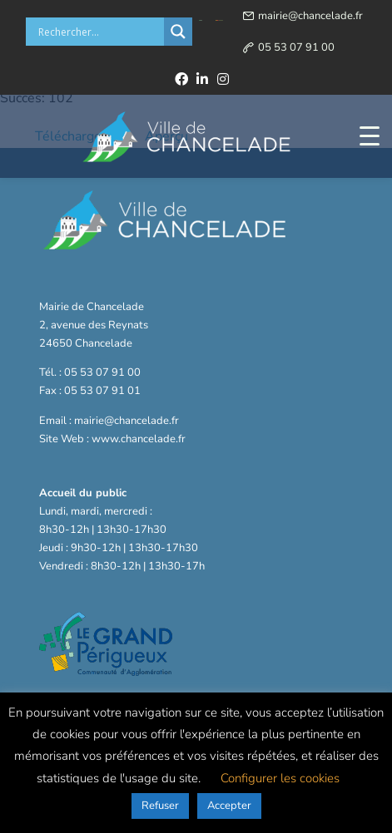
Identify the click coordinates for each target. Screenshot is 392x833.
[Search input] (99, 31)
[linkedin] (202, 79)
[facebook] (181, 79)
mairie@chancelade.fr (310, 15)
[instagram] (223, 79)
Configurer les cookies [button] (280, 778)
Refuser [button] (160, 805)
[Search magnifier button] (178, 31)
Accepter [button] (229, 805)
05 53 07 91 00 (296, 47)
